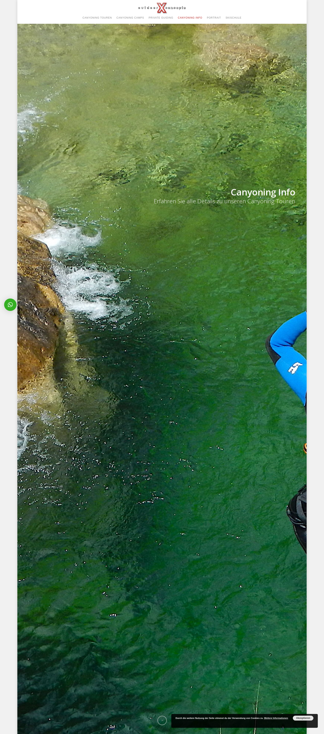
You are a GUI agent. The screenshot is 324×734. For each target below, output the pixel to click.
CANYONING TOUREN (97, 17)
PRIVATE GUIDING (161, 17)
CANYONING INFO (190, 17)
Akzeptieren (303, 718)
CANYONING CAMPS (130, 17)
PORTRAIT (214, 17)
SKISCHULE (234, 17)
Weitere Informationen (276, 718)
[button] (10, 305)
